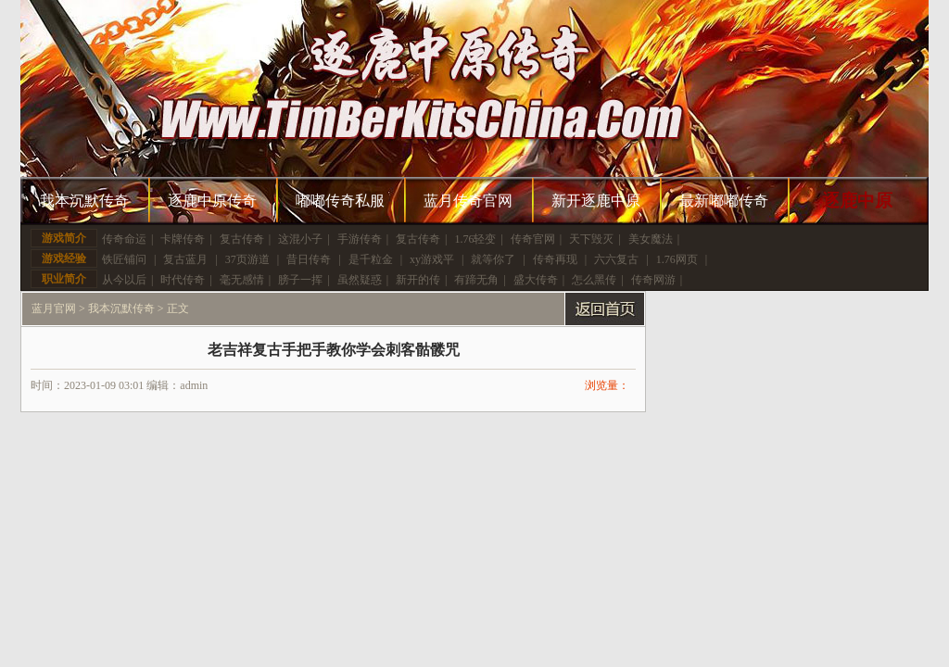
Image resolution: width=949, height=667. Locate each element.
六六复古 (616, 259)
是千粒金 (370, 259)
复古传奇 (242, 239)
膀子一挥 (300, 279)
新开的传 (418, 279)
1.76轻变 (475, 239)
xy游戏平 (432, 259)
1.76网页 (677, 259)
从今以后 (124, 279)
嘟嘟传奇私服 (340, 200)
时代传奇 (182, 279)
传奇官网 (533, 239)
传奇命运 (124, 239)
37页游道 (247, 259)
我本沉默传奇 (84, 200)
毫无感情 (242, 279)
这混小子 (300, 239)
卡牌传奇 (182, 239)
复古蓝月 (185, 259)
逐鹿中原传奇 (212, 200)
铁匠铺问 (124, 259)
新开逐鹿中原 (595, 200)
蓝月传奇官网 (468, 200)
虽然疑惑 (359, 279)
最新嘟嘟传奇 (723, 200)
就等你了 (493, 259)
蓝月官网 (54, 308)
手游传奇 (359, 239)
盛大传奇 (535, 279)
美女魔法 (650, 239)
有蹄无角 (476, 279)
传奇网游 (653, 279)
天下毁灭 (591, 239)
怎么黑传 (594, 279)
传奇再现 (555, 259)
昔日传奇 (308, 259)
